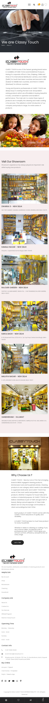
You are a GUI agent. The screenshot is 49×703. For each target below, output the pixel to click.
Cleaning (4, 588)
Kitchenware (5, 584)
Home (3, 45)
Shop (3, 581)
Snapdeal (14, 671)
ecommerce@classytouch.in (14, 654)
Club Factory (6, 671)
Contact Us (5, 606)
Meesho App (11, 674)
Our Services (5, 610)
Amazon (4, 667)
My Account (5, 577)
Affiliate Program (7, 614)
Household (5, 592)
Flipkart (10, 667)
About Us (4, 602)
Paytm (4, 674)
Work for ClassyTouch (8, 618)
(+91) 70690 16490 (11, 650)
